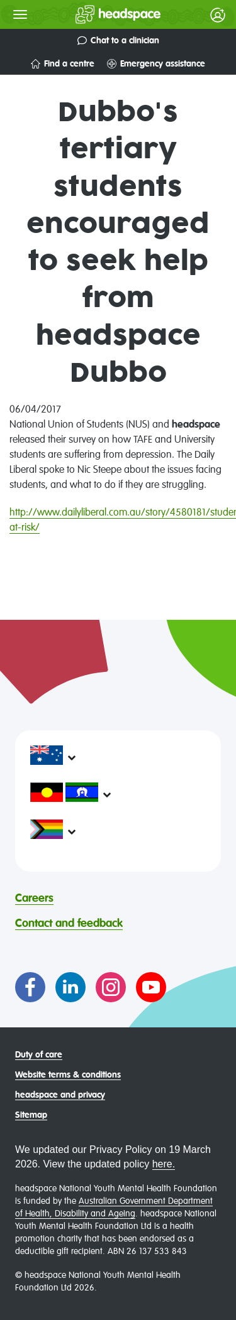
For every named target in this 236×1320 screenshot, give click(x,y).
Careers (34, 898)
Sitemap (31, 1115)
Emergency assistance (156, 63)
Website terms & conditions (68, 1075)
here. (163, 1164)
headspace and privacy (60, 1095)
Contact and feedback (69, 923)
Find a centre (62, 63)
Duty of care (38, 1055)
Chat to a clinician (118, 40)
